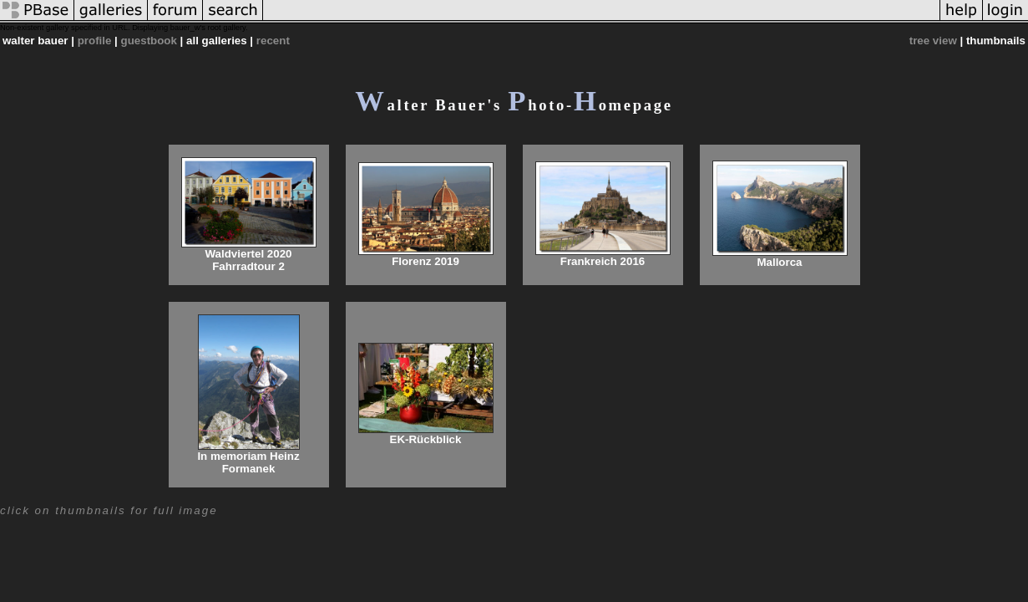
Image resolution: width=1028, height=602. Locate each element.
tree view (933, 40)
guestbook (149, 40)
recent (273, 40)
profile (95, 40)
